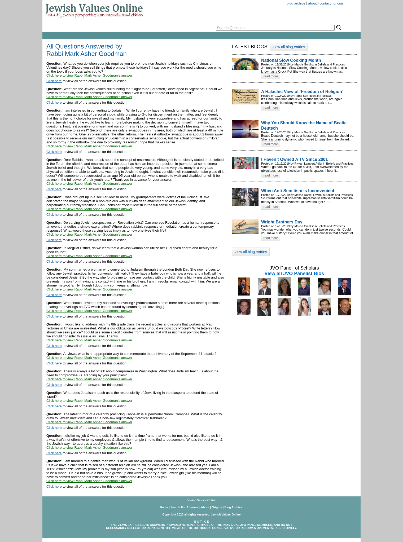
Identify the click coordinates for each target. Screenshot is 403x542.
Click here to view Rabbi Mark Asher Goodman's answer (89, 75)
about (312, 3)
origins (339, 3)
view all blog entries (289, 47)
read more (271, 76)
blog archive (296, 3)
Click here (54, 81)
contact (325, 3)
